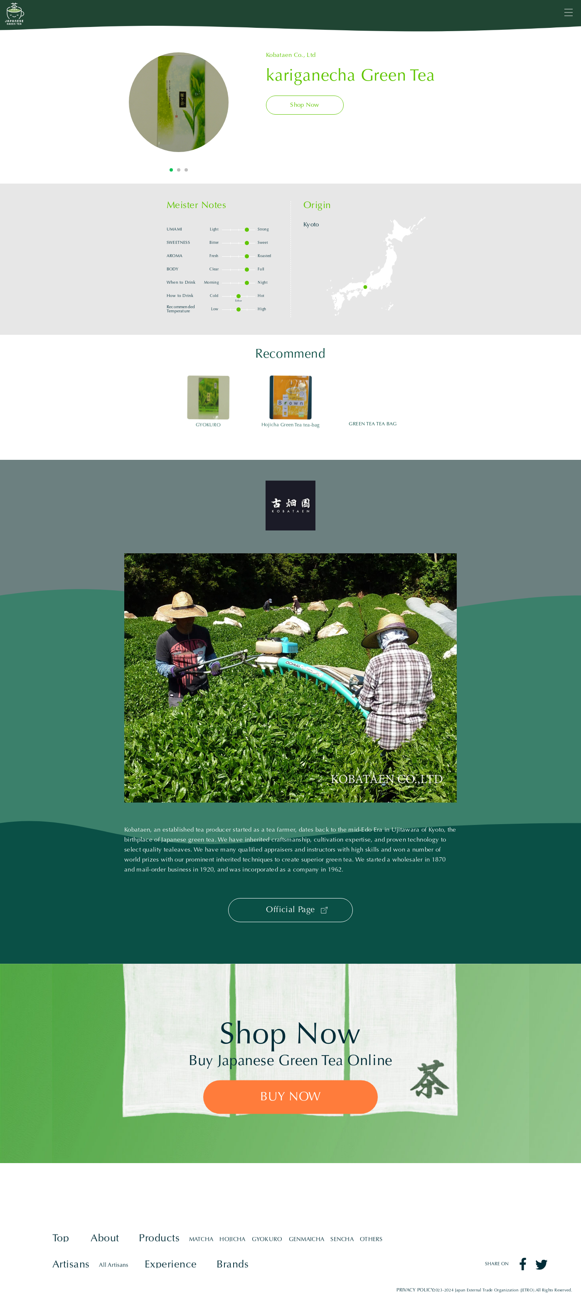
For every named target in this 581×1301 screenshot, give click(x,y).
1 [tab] (171, 170)
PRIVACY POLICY (415, 1290)
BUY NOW (290, 1098)
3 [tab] (186, 170)
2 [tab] (178, 170)
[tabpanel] (179, 102)
